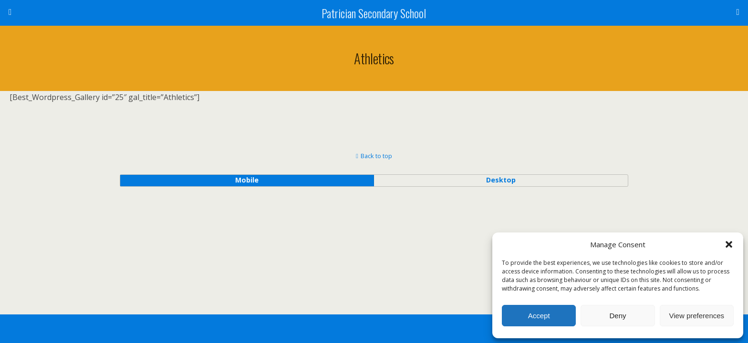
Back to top (376, 155)
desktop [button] (501, 179)
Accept (539, 316)
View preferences (697, 316)
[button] (729, 244)
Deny (617, 316)
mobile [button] (247, 179)
